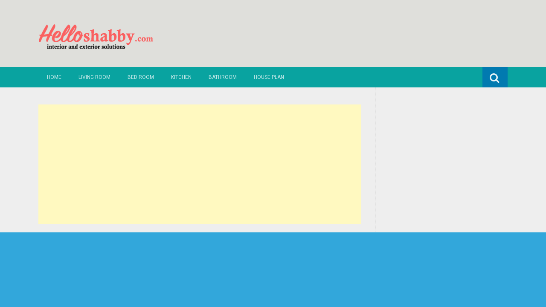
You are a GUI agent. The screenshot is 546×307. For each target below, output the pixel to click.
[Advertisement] (199, 164)
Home (54, 77)
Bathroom (223, 77)
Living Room (94, 77)
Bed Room (141, 77)
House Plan (269, 77)
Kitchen (181, 77)
